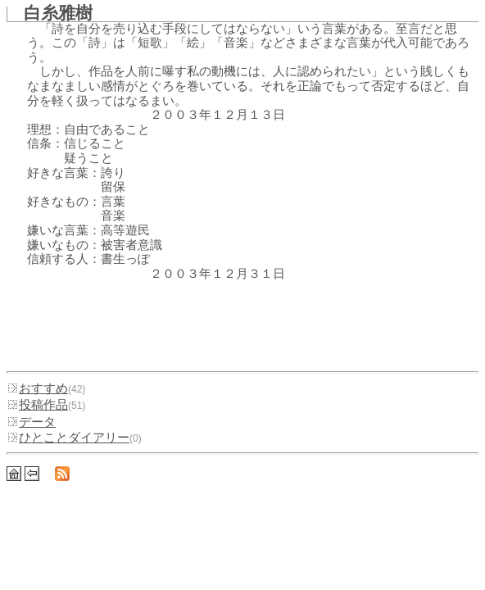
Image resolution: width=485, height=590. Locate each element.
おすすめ (37, 388)
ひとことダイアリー (68, 437)
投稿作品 (37, 404)
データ (31, 422)
